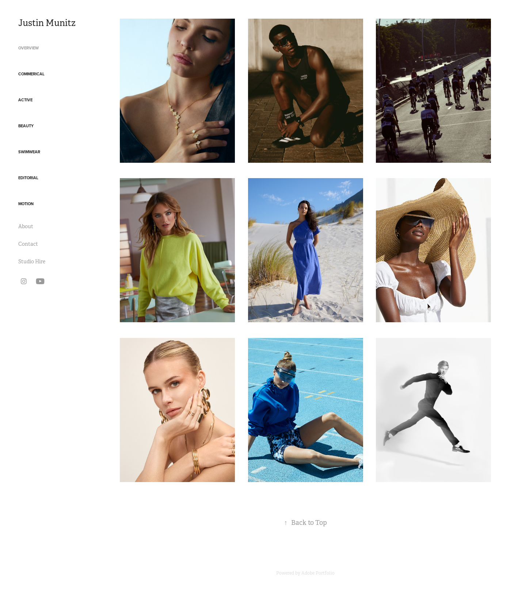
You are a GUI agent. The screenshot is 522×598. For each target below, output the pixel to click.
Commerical (31, 74)
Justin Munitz (47, 23)
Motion (26, 204)
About (25, 226)
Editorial (28, 178)
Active (25, 100)
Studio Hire (31, 261)
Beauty (26, 126)
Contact (28, 244)
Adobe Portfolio (318, 573)
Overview (28, 48)
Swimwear (29, 152)
